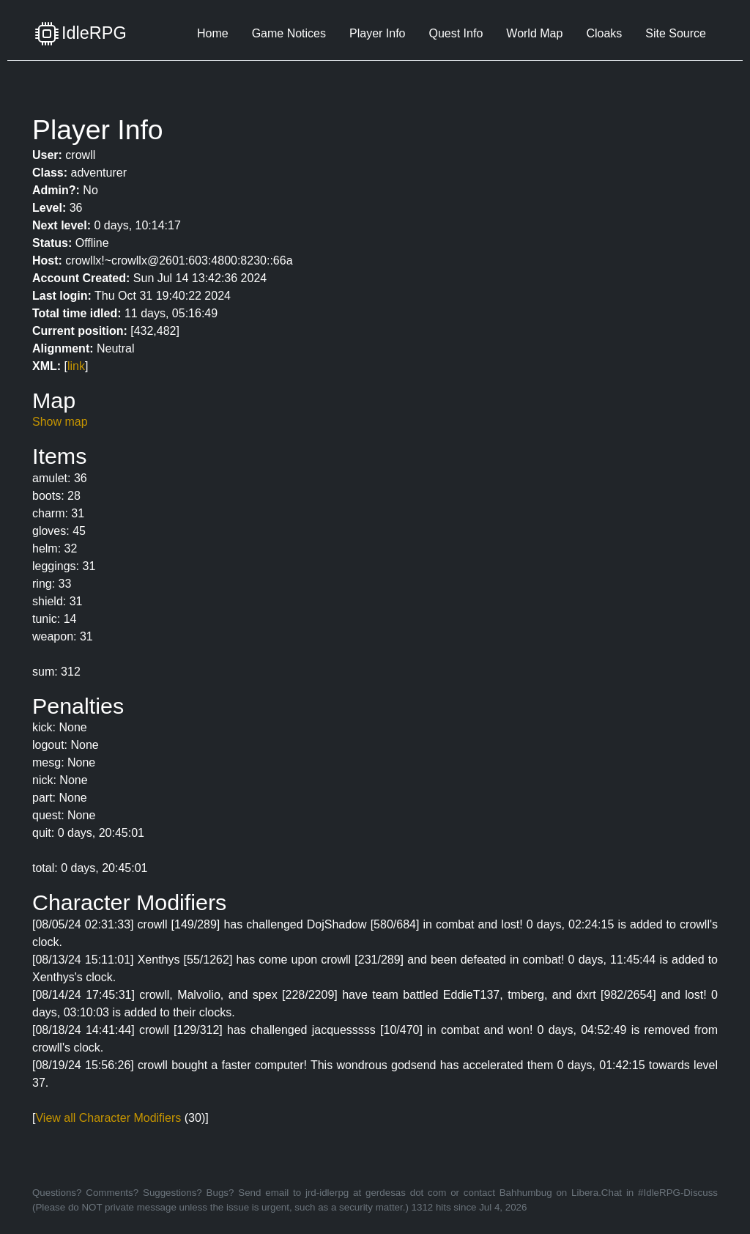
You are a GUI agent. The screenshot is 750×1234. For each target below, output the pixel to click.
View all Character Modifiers (108, 1118)
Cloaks (604, 33)
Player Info (377, 33)
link (76, 366)
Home (213, 33)
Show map (60, 421)
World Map (534, 33)
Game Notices (289, 33)
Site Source (675, 33)
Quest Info (455, 33)
